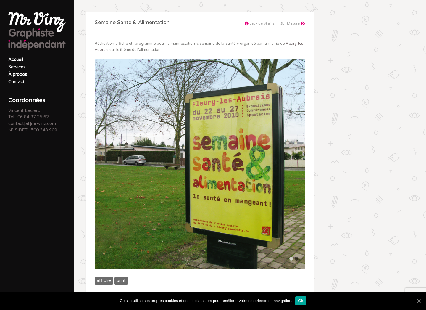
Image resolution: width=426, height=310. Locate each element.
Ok (300, 300)
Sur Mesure (292, 23)
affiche (104, 280)
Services (16, 67)
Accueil (15, 59)
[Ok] (419, 301)
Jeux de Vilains (260, 23)
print (121, 280)
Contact (16, 81)
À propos (17, 74)
